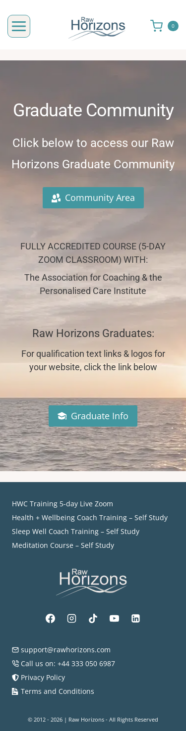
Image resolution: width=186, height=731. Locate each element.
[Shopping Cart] (168, 26)
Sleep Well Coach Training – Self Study (75, 531)
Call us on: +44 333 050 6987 (63, 663)
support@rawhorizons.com (61, 649)
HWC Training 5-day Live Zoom (62, 503)
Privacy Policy (38, 677)
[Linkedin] (135, 618)
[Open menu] (18, 26)
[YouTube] (114, 618)
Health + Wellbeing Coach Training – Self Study (90, 517)
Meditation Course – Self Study (63, 545)
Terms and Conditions (53, 691)
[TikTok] (93, 618)
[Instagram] (71, 618)
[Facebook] (50, 618)
